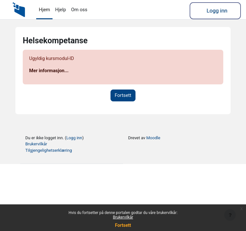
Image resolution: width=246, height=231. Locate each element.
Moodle (153, 137)
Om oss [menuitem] (79, 10)
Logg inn (217, 10)
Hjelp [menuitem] (60, 10)
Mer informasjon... (49, 70)
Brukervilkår (36, 143)
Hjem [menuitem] (44, 10)
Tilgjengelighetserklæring (48, 150)
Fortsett (123, 95)
